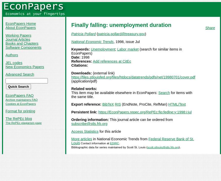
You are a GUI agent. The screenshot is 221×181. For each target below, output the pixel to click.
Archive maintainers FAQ (22, 99)
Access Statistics (85, 131)
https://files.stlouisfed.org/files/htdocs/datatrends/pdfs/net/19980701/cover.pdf (133, 77)
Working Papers (18, 35)
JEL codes (14, 63)
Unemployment (103, 49)
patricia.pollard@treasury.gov (121, 34)
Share (210, 28)
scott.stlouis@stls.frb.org (163, 147)
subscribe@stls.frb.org (89, 124)
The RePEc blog (19, 119)
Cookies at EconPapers (21, 103)
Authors (12, 55)
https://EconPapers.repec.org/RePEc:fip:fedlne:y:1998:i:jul (145, 112)
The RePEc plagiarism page (24, 122)
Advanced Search (20, 74)
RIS (118, 104)
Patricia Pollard (83, 34)
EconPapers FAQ (20, 96)
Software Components (23, 48)
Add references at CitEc (112, 61)
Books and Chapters (22, 43)
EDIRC (114, 143)
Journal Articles (18, 39)
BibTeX (108, 104)
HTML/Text (177, 104)
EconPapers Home (21, 24)
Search (164, 93)
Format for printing (20, 111)
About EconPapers (21, 28)
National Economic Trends (92, 42)
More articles (81, 139)
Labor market (128, 49)
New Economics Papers (25, 67)
